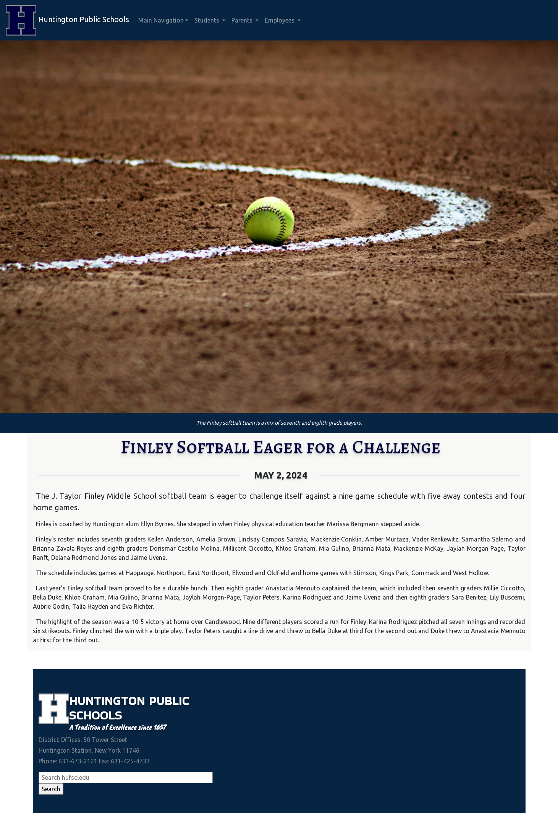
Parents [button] (242, 20)
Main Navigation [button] (161, 20)
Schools (95, 715)
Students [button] (207, 20)
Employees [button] (280, 20)
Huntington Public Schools (67, 20)
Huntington (109, 700)
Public (169, 700)
